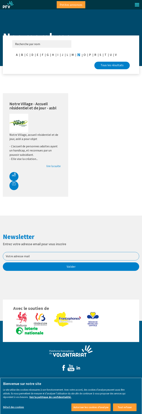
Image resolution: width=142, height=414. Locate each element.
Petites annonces (71, 5)
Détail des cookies (13, 410)
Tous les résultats (112, 65)
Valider (71, 266)
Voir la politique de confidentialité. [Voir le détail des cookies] (50, 400)
